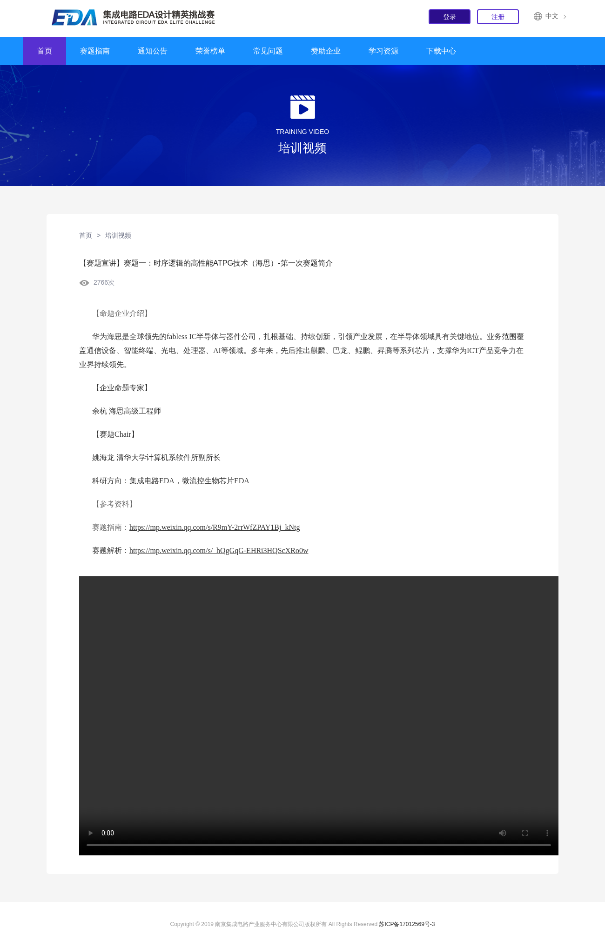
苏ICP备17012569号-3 (407, 924)
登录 (449, 16)
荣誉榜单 (210, 51)
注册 (497, 16)
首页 (44, 51)
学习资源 (383, 51)
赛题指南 (95, 51)
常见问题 (268, 51)
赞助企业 (326, 51)
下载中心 (441, 51)
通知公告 (153, 51)
